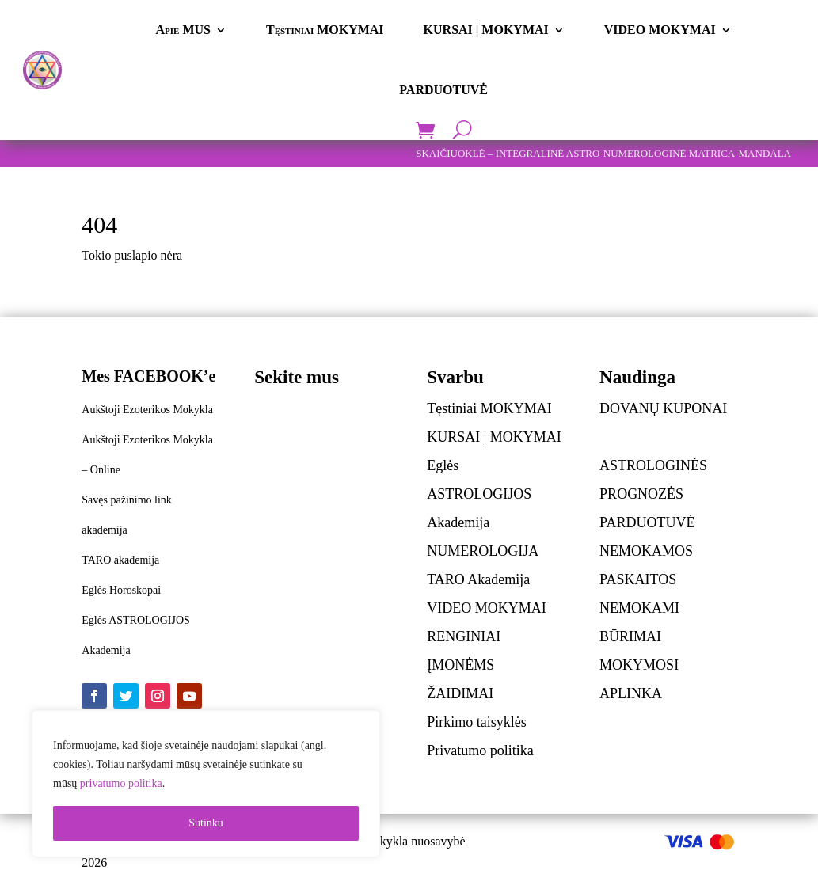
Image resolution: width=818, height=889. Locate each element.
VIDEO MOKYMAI (660, 29)
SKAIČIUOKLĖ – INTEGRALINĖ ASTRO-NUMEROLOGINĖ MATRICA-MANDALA (603, 153)
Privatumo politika (480, 750)
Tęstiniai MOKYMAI (325, 29)
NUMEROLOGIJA (482, 551)
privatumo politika (121, 783)
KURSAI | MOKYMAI (486, 29)
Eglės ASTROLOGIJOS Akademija (479, 494)
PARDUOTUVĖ (443, 90)
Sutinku (205, 823)
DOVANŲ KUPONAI (663, 408)
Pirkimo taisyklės (477, 722)
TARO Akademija (478, 579)
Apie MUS (183, 29)
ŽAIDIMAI (460, 693)
